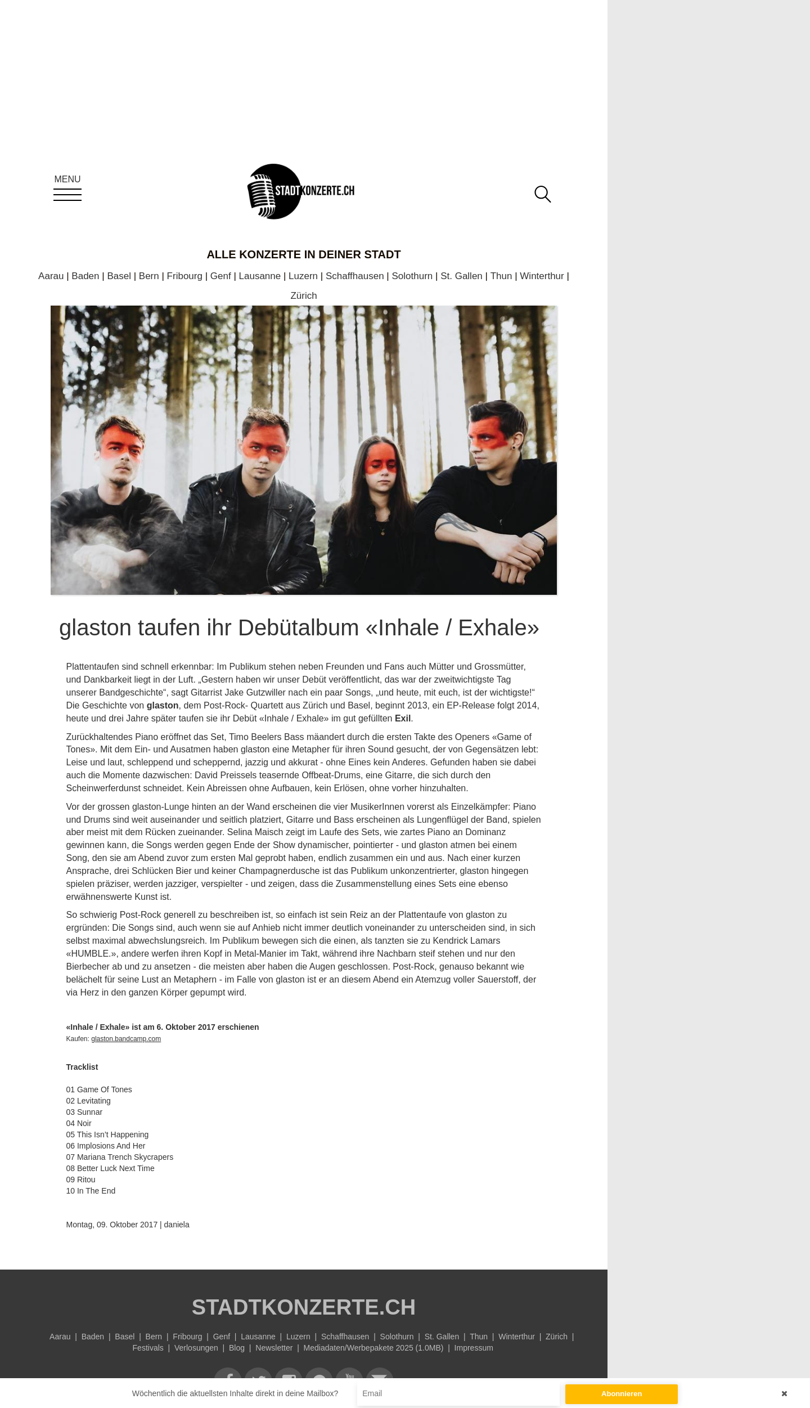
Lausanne (260, 276)
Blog (237, 1347)
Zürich (303, 295)
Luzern (303, 276)
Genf (220, 276)
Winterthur (542, 276)
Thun (501, 276)
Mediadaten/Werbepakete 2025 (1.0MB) (374, 1347)
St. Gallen (461, 276)
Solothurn (412, 276)
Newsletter (273, 1347)
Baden (85, 276)
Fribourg (184, 276)
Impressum (473, 1347)
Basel (119, 276)
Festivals (148, 1347)
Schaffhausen (355, 276)
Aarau (51, 276)
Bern (149, 276)
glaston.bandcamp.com (126, 1039)
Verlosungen (196, 1347)
